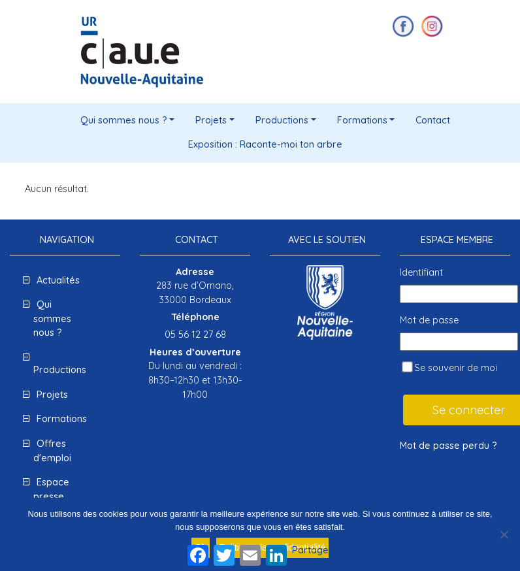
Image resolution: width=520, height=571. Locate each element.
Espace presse (51, 489)
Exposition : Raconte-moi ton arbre (265, 144)
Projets (211, 120)
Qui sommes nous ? (123, 120)
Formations (362, 120)
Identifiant (421, 272)
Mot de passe (429, 320)
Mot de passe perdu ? (448, 445)
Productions (281, 120)
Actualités (58, 280)
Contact (432, 120)
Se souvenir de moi (449, 367)
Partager (312, 550)
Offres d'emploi (52, 451)
